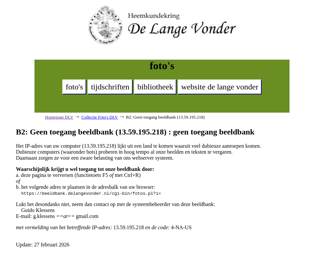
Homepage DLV (59, 117)
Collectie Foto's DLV (99, 117)
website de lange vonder (219, 86)
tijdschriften (110, 86)
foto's (74, 86)
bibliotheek (155, 86)
